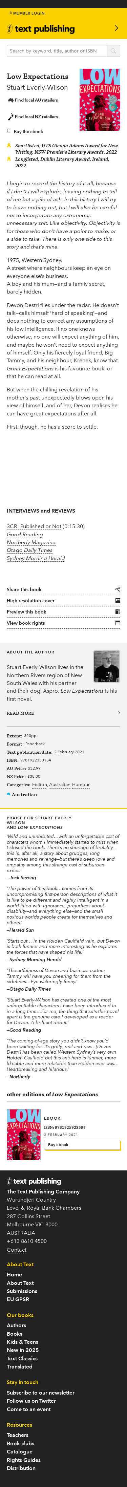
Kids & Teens (22, 1342)
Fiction (39, 785)
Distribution (21, 1468)
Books (14, 1334)
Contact (16, 1250)
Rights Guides (24, 1460)
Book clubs (20, 1443)
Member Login (27, 13)
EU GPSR (18, 1299)
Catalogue (20, 1451)
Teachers (17, 1435)
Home (14, 1274)
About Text (20, 1283)
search (113, 51)
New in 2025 (23, 1350)
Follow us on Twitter (31, 1401)
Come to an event (28, 1409)
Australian (59, 785)
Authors (16, 1325)
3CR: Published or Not (34, 526)
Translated (20, 1366)
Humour (81, 785)
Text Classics (22, 1358)
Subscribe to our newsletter (41, 1392)
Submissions (22, 1291)
